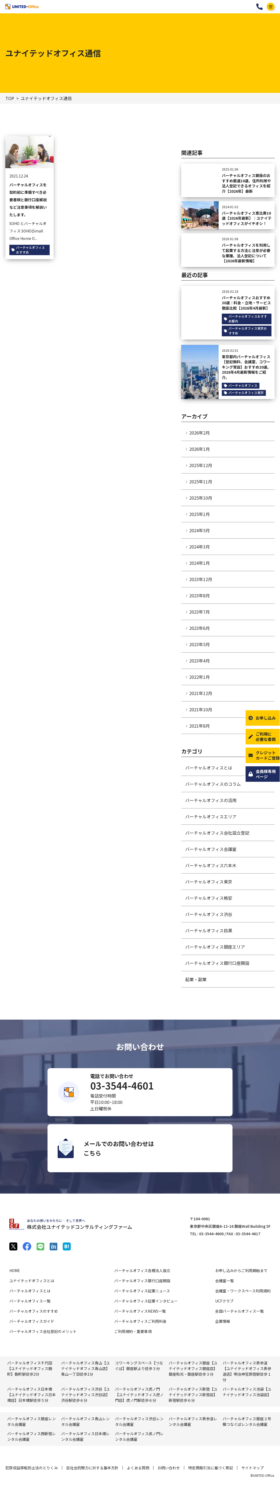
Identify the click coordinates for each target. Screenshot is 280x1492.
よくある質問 (138, 1468)
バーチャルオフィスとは (208, 767)
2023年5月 (199, 644)
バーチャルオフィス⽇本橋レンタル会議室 (85, 1436)
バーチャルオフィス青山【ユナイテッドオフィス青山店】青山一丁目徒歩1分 (85, 1368)
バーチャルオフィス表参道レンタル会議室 (193, 1421)
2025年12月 (200, 465)
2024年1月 (199, 563)
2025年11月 (200, 481)
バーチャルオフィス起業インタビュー (146, 1301)
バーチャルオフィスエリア (210, 816)
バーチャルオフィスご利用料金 (140, 1321)
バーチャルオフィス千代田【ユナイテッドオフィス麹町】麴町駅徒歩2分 (29, 1368)
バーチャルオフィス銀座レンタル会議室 (31, 1421)
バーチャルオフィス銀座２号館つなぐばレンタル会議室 (247, 1421)
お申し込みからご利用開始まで (241, 1270)
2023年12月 (200, 579)
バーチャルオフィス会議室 (210, 849)
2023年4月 (199, 660)
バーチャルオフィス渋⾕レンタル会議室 (139, 1421)
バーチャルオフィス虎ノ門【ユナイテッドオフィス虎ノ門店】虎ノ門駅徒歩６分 (139, 1394)
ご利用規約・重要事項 (133, 1331)
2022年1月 (199, 677)
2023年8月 (199, 595)
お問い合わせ (168, 1468)
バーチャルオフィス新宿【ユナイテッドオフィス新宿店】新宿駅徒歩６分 (193, 1394)
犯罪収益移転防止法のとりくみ (31, 1468)
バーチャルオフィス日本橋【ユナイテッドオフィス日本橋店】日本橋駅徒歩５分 (31, 1394)
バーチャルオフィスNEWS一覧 (140, 1311)
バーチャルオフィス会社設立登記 (217, 833)
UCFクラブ (224, 1301)
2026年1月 (199, 449)
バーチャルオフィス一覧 (29, 1301)
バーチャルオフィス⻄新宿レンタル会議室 (31, 1436)
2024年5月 (199, 530)
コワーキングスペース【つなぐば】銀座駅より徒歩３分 (139, 1365)
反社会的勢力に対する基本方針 (92, 1468)
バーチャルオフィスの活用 (210, 800)
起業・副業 (196, 979)
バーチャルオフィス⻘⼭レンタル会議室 (85, 1421)
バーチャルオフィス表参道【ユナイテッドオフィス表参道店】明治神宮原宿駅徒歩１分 (247, 1371)
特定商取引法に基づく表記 (210, 1468)
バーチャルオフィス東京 (208, 881)
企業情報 (222, 1321)
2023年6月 (199, 628)
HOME (14, 1270)
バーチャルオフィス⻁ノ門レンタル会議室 (139, 1436)
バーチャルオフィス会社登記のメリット (43, 1331)
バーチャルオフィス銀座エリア (215, 947)
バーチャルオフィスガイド (31, 1321)
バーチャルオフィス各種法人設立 (142, 1270)
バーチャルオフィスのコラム (213, 784)
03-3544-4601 (259, 6)
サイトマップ (252, 1468)
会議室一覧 (224, 1280)
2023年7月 (199, 612)
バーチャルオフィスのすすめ (33, 1311)
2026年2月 (199, 432)
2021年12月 (200, 693)
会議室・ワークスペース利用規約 (243, 1290)
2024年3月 (199, 546)
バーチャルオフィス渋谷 (208, 914)
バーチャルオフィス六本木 (210, 865)
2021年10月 (200, 709)
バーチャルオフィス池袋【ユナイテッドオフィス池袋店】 (247, 1391)
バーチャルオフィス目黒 (208, 930)
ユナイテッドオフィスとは (31, 1280)
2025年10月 (200, 498)
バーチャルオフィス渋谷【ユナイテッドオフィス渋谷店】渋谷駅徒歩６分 (85, 1394)
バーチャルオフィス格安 (208, 898)
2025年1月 (199, 514)
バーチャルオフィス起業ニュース (142, 1290)
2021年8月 (199, 726)
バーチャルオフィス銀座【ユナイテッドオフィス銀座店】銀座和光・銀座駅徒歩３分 (193, 1368)
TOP (9, 98)
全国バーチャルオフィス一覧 (239, 1311)
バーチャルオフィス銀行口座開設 (217, 963)
